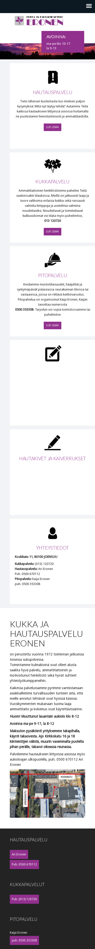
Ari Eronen (19, 854)
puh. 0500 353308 (24, 940)
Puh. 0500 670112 (24, 864)
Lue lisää (52, 127)
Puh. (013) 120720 (24, 899)
